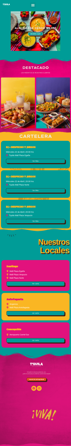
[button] (33, 5)
